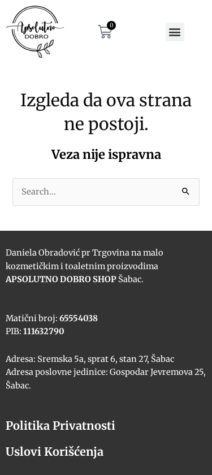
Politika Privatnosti (60, 425)
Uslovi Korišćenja (54, 451)
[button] (175, 32)
